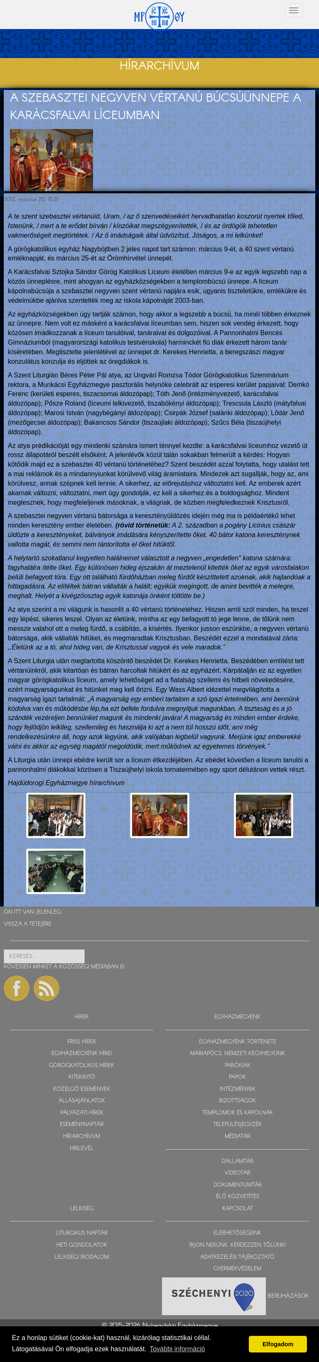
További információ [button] (177, 1348)
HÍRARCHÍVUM (81, 1137)
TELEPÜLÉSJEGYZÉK (237, 1125)
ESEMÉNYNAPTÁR (82, 1125)
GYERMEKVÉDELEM (237, 1269)
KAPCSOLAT (237, 1209)
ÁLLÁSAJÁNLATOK (82, 1101)
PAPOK (237, 1077)
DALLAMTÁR (237, 1161)
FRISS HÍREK (81, 1042)
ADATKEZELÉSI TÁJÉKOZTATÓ (237, 1257)
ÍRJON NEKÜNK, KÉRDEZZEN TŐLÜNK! (237, 1245)
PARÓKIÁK (237, 1066)
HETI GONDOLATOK (81, 1245)
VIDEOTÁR (237, 1173)
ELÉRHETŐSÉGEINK (237, 1233)
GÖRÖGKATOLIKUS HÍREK (81, 1066)
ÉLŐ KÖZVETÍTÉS (237, 1197)
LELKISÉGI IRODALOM (81, 1257)
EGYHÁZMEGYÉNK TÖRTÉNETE (237, 1042)
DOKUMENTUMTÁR (237, 1185)
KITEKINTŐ (82, 1077)
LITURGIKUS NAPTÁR (82, 1233)
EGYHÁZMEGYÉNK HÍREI (82, 1054)
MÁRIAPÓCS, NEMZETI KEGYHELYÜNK (237, 1054)
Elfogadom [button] (278, 1344)
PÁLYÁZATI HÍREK (81, 1113)
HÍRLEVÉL (81, 1149)
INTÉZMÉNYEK (237, 1089)
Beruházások (288, 1295)
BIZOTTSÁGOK (237, 1101)
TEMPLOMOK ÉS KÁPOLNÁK (237, 1113)
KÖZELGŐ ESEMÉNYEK (81, 1089)
